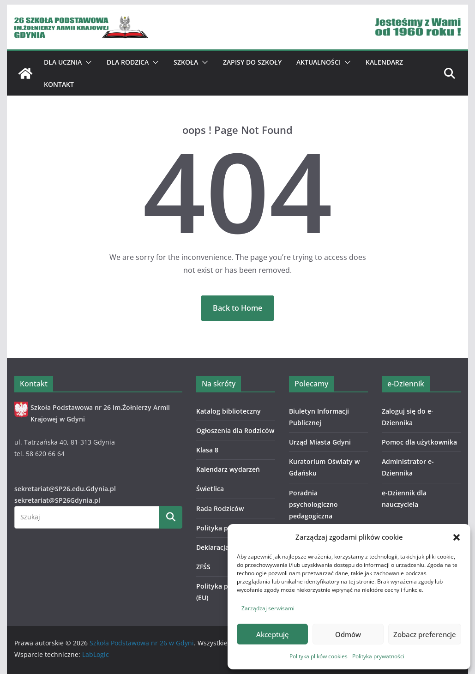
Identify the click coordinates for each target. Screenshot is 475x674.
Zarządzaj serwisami (268, 608)
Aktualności (318, 62)
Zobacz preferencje (424, 634)
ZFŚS (203, 566)
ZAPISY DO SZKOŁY (252, 62)
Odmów (348, 634)
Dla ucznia (63, 62)
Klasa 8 (207, 449)
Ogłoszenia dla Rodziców (235, 430)
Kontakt (59, 84)
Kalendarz (384, 62)
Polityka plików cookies (318, 656)
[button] (456, 537)
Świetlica (210, 488)
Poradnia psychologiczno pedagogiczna (313, 504)
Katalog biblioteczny (228, 411)
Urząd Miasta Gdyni (320, 442)
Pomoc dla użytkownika (419, 442)
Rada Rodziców (220, 508)
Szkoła (186, 62)
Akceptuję (272, 634)
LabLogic (95, 654)
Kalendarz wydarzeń (228, 469)
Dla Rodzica (128, 62)
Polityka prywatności (378, 656)
